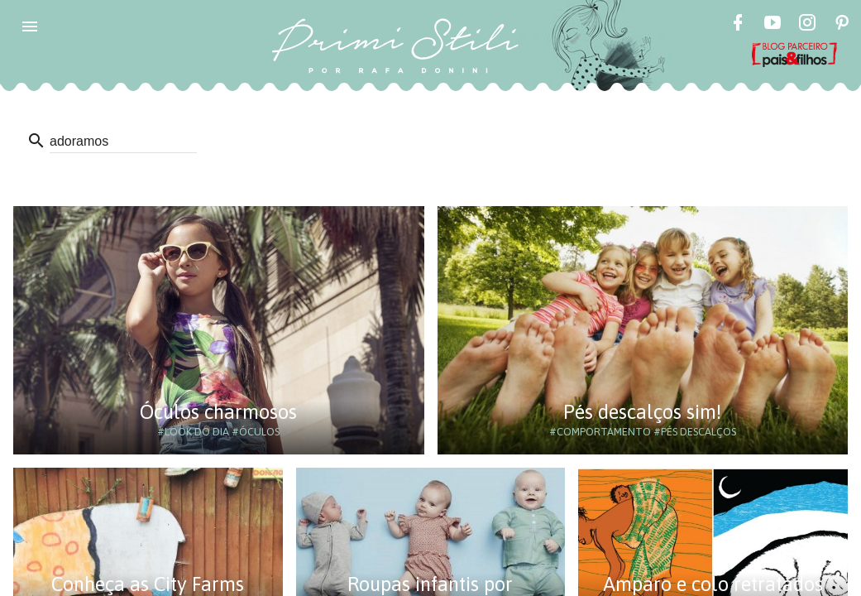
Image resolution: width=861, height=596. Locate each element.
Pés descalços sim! (642, 412)
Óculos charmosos (218, 412)
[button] (30, 26)
